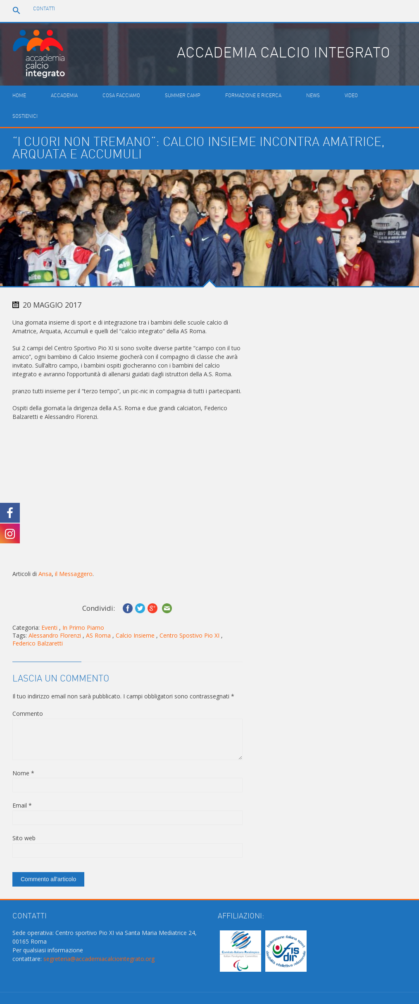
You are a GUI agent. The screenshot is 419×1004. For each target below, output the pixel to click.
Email (22, 805)
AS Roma (98, 635)
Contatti (44, 9)
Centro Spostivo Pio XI (189, 635)
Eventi (49, 627)
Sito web (24, 838)
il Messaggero (74, 574)
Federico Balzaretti (37, 643)
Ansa (45, 574)
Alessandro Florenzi (55, 635)
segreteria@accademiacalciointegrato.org (99, 959)
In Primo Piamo (83, 627)
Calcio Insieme (135, 635)
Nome (23, 773)
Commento (27, 713)
